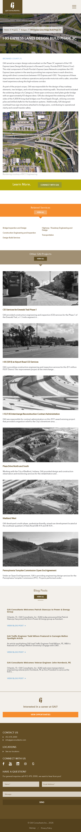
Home (6, 30)
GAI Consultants (12, 7)
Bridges (24, 30)
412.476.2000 (11, 737)
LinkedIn (17, 763)
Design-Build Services (11, 238)
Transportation (48, 235)
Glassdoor (33, 763)
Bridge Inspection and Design (14, 228)
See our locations (12, 751)
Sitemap (32, 828)
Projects (15, 30)
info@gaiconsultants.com (15, 740)
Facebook (3, 763)
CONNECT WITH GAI (50, 185)
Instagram (25, 763)
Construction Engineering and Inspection (19, 233)
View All (40, 212)
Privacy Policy (46, 828)
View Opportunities (40, 715)
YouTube (10, 764)
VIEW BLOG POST (16, 626)
